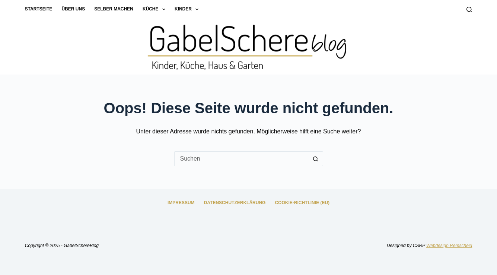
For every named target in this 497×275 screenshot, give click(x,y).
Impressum (181, 202)
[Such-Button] (315, 158)
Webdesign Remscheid (449, 245)
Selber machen (113, 9)
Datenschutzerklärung (235, 202)
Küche (155, 9)
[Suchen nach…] (241, 158)
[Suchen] (469, 9)
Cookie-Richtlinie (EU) (302, 202)
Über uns (73, 9)
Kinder (188, 9)
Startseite (38, 9)
